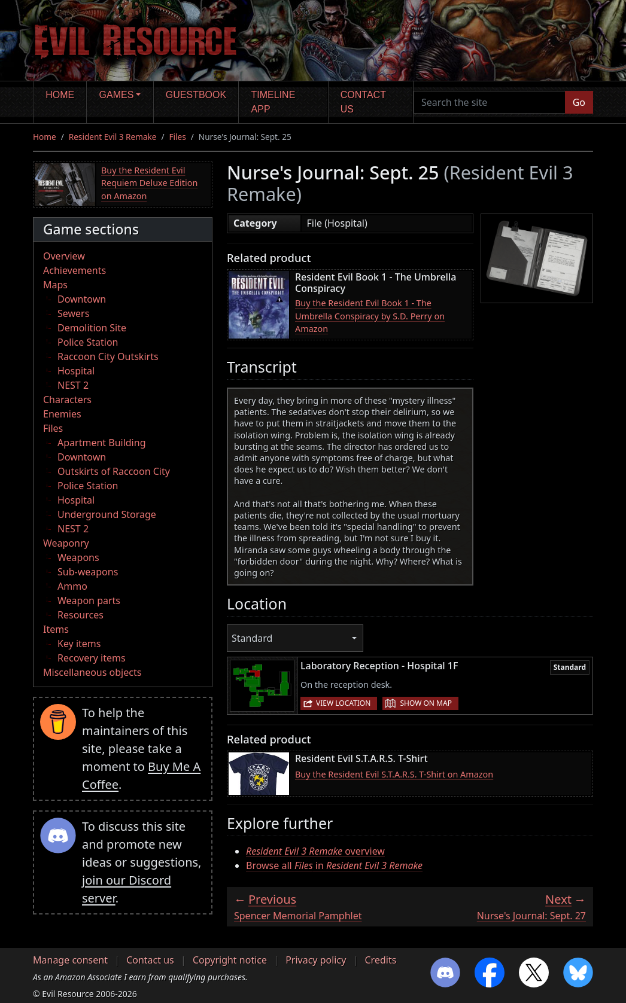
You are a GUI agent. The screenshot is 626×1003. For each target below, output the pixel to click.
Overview (64, 256)
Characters (67, 399)
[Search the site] (490, 102)
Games (116, 95)
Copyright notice (230, 960)
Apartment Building (101, 442)
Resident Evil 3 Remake (113, 136)
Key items (79, 643)
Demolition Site (91, 327)
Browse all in (334, 865)
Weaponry (66, 543)
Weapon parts (88, 600)
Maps (55, 284)
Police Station (87, 342)
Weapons (78, 557)
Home (59, 95)
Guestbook (196, 95)
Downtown (81, 299)
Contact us (363, 102)
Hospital (76, 370)
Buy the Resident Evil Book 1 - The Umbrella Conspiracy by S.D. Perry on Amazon (370, 315)
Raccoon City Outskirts (108, 356)
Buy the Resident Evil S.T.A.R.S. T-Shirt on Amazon (394, 774)
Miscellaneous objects (92, 672)
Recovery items (91, 657)
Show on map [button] (425, 703)
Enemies (62, 413)
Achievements (74, 270)
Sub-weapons (87, 571)
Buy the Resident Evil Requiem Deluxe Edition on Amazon (149, 183)
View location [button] (343, 703)
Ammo (72, 586)
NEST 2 (73, 385)
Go (579, 102)
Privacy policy (315, 960)
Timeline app (273, 102)
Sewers (73, 313)
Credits (380, 960)
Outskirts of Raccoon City (113, 471)
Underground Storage (106, 514)
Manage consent (70, 960)
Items (56, 629)
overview (315, 851)
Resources (80, 614)
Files (177, 136)
